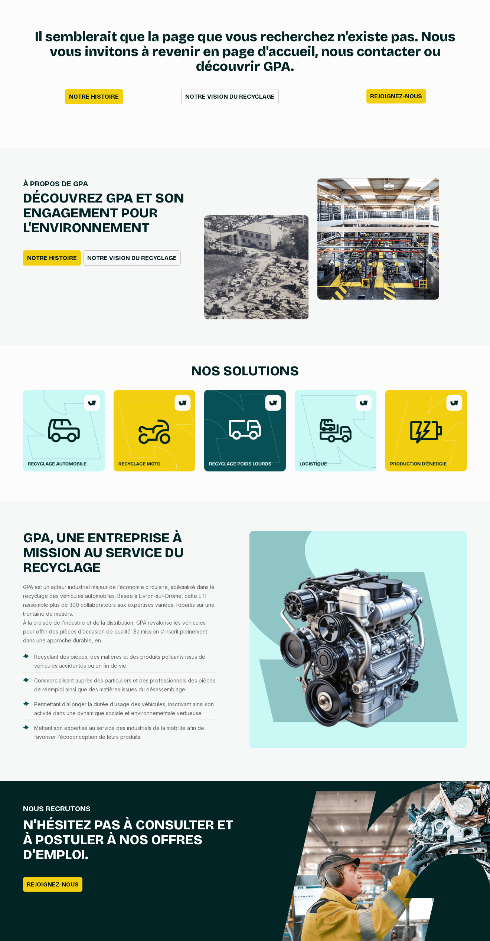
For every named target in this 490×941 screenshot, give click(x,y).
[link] (64, 430)
